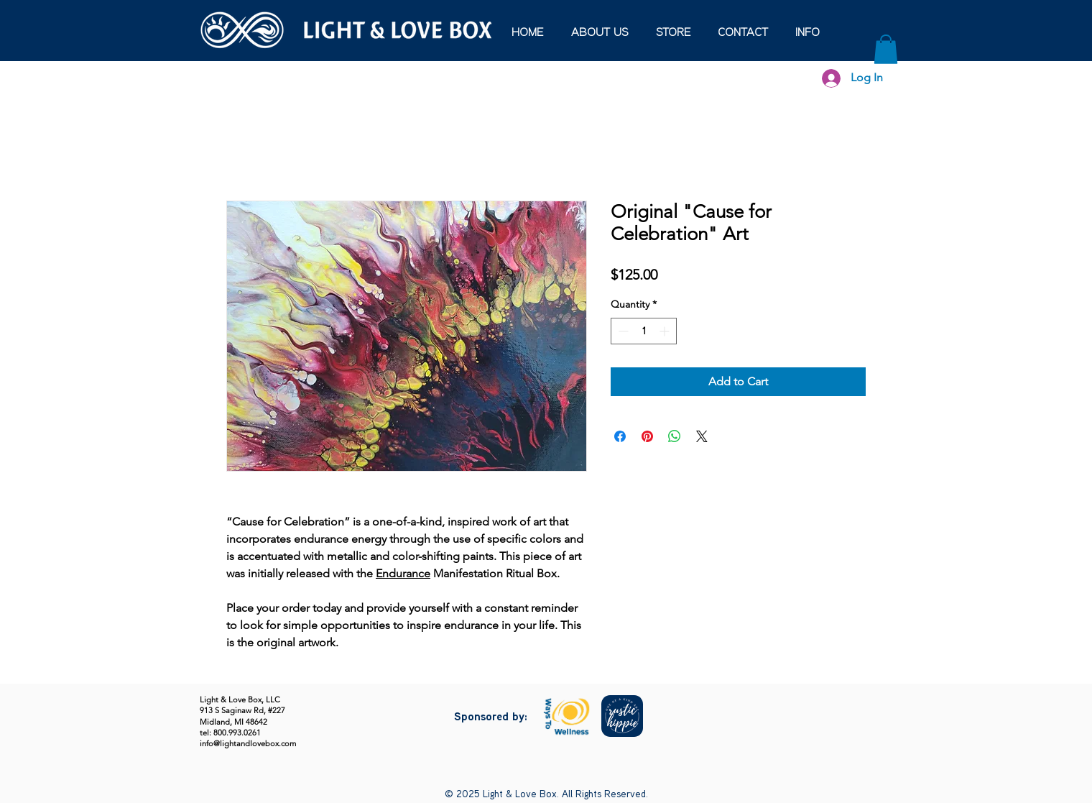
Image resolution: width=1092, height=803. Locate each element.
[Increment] (666, 331)
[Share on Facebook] (620, 436)
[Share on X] (702, 436)
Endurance (403, 573)
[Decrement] (622, 331)
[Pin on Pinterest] (647, 436)
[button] (807, 33)
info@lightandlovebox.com (248, 743)
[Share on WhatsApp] (674, 436)
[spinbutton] (644, 331)
